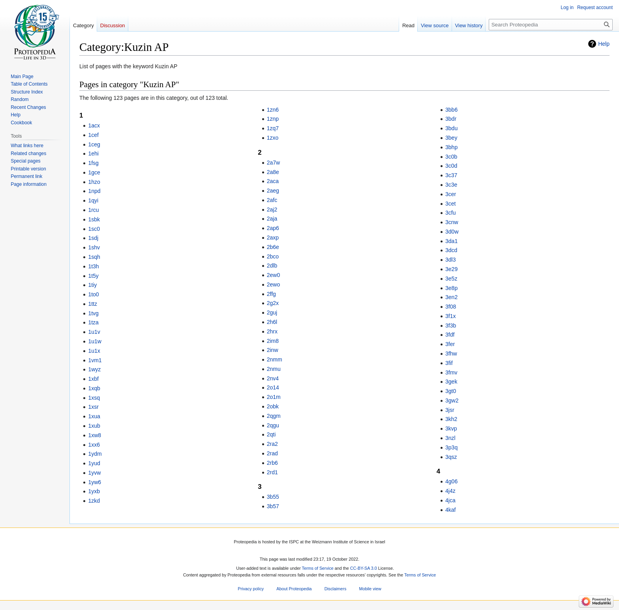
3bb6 (451, 110)
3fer (450, 344)
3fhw (451, 353)
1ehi (93, 153)
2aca (273, 181)
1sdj (93, 238)
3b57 (273, 506)
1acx (94, 125)
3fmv (451, 372)
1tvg (93, 313)
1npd (94, 191)
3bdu (451, 128)
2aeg (273, 190)
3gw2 (451, 400)
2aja (272, 218)
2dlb (272, 265)
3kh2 (451, 419)
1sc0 (94, 229)
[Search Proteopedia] (551, 24)
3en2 (451, 297)
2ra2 (272, 444)
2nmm (274, 359)
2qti (271, 434)
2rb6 (272, 463)
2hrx (272, 331)
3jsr (449, 410)
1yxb (94, 491)
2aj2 (272, 209)
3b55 (273, 497)
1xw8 (94, 435)
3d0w (451, 231)
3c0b (451, 156)
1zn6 (273, 110)
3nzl (450, 438)
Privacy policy (251, 588)
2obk (273, 406)
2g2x (273, 303)
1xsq (94, 398)
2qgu (273, 425)
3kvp (451, 428)
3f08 (450, 306)
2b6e (273, 247)
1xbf (93, 379)
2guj (272, 312)
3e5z (451, 278)
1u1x (94, 351)
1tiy (92, 285)
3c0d (451, 166)
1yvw (94, 473)
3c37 (451, 175)
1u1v (94, 332)
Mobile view (370, 588)
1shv (94, 247)
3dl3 (450, 259)
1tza (93, 322)
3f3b (450, 325)
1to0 (93, 294)
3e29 (451, 269)
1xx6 (94, 445)
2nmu (274, 369)
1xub (94, 426)
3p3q (451, 447)
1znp (273, 119)
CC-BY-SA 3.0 (363, 568)
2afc (272, 200)
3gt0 (450, 391)
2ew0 (273, 275)
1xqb (94, 388)
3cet (450, 203)
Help (604, 44)
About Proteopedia (293, 588)
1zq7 (273, 128)
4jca (450, 500)
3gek (451, 381)
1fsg (93, 163)
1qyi (93, 200)
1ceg (94, 144)
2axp (273, 237)
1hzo (94, 182)
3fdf (449, 334)
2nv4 (273, 378)
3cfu (450, 213)
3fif (449, 363)
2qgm (274, 416)
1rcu (93, 210)
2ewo (273, 284)
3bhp (451, 147)
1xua (94, 416)
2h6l (272, 322)
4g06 (451, 481)
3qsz (451, 457)
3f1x (450, 316)
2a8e (273, 172)
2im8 (273, 341)
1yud (94, 463)
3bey (451, 138)
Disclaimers (336, 588)
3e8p (451, 288)
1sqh (94, 257)
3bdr (450, 119)
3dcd (451, 250)
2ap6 (273, 228)
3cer (450, 194)
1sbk (94, 219)
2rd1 (272, 472)
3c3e (451, 185)
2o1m (274, 397)
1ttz (92, 304)
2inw (272, 350)
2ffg (271, 294)
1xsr (93, 407)
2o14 (273, 387)
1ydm (94, 454)
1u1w (94, 341)
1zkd (94, 501)
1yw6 (94, 482)
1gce (94, 172)
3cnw (451, 222)
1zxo (273, 138)
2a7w (273, 162)
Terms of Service (318, 568)
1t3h (93, 266)
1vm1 (94, 360)
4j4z (450, 491)
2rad (272, 453)
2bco (273, 256)
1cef (93, 135)
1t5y (93, 276)
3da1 (451, 241)
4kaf (450, 510)
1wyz (94, 369)
